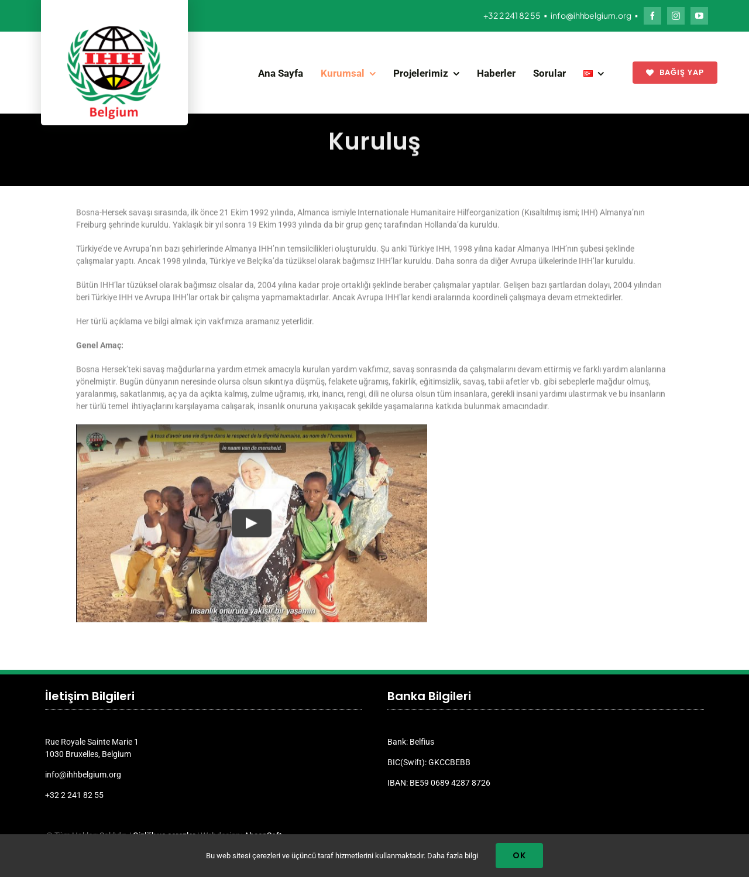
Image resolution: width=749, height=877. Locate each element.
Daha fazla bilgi (452, 855)
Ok (519, 855)
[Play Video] (252, 522)
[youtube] (699, 16)
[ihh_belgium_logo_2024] (114, 30)
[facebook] (652, 16)
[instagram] (676, 16)
